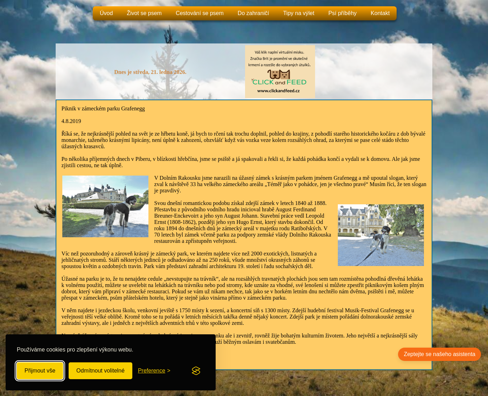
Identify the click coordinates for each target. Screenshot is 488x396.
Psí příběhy (342, 13)
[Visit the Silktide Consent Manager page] (196, 370)
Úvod (106, 13)
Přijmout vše (40, 371)
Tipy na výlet (298, 13)
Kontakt (380, 13)
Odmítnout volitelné (100, 371)
